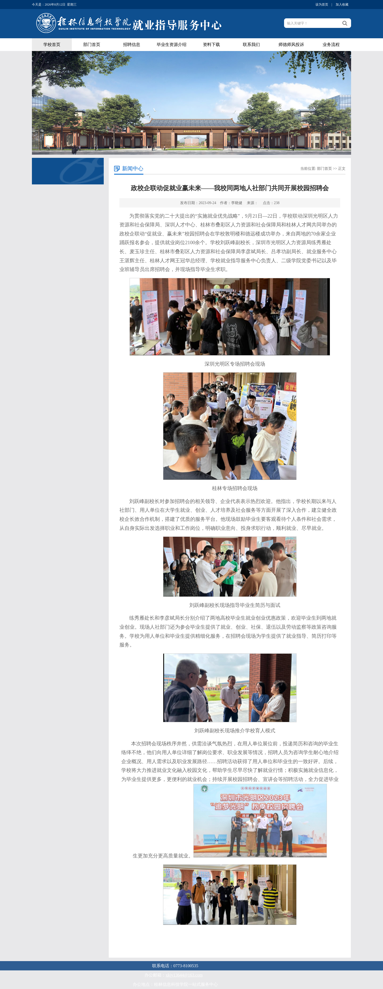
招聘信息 (131, 44)
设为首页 (321, 4)
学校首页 (51, 44)
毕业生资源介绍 (171, 44)
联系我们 (251, 44)
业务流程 (331, 44)
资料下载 (211, 44)
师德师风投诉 (291, 44)
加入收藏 (342, 4)
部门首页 (91, 44)
